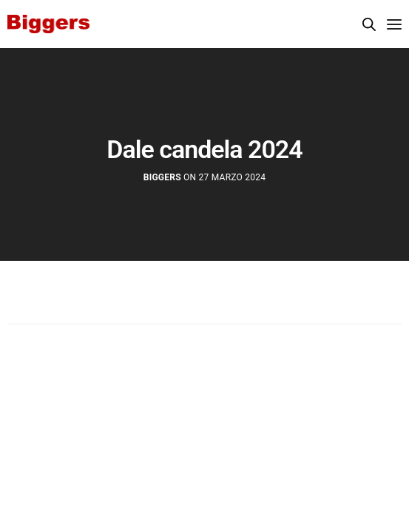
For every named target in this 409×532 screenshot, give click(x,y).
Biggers (162, 177)
